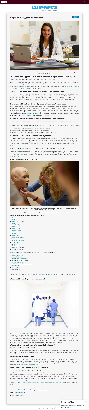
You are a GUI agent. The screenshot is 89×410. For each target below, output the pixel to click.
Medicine (13, 226)
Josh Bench (20, 395)
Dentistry (13, 223)
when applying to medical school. (30, 113)
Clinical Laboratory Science (17, 255)
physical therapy (39, 363)
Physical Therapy (15, 235)
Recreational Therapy (16, 267)
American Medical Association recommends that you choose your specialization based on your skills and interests (39, 382)
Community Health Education (18, 240)
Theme (53, 408)
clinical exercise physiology (33, 364)
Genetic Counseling (16, 225)
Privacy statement (36, 408)
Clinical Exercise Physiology (18, 221)
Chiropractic (14, 219)
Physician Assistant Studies (18, 237)
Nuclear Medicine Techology (18, 262)
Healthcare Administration (17, 249)
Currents (44, 7)
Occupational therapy (16, 230)
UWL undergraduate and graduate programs (27, 390)
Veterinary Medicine (16, 239)
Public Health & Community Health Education (21, 264)
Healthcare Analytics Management (19, 258)
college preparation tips (20, 392)
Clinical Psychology (16, 246)
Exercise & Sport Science (17, 257)
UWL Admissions (43, 390)
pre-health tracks (46, 274)
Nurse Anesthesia (15, 242)
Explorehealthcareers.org (39, 212)
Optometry (14, 232)
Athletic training (15, 218)
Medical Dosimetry (16, 228)
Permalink (12, 399)
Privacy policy (69, 407)
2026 (47, 408)
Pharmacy (14, 233)
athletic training (21, 364)
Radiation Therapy (15, 265)
